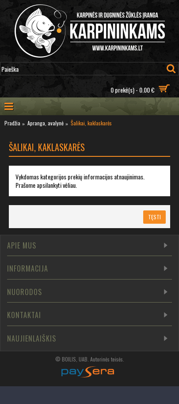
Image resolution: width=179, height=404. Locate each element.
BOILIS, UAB (75, 359)
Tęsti (154, 217)
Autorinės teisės (106, 359)
